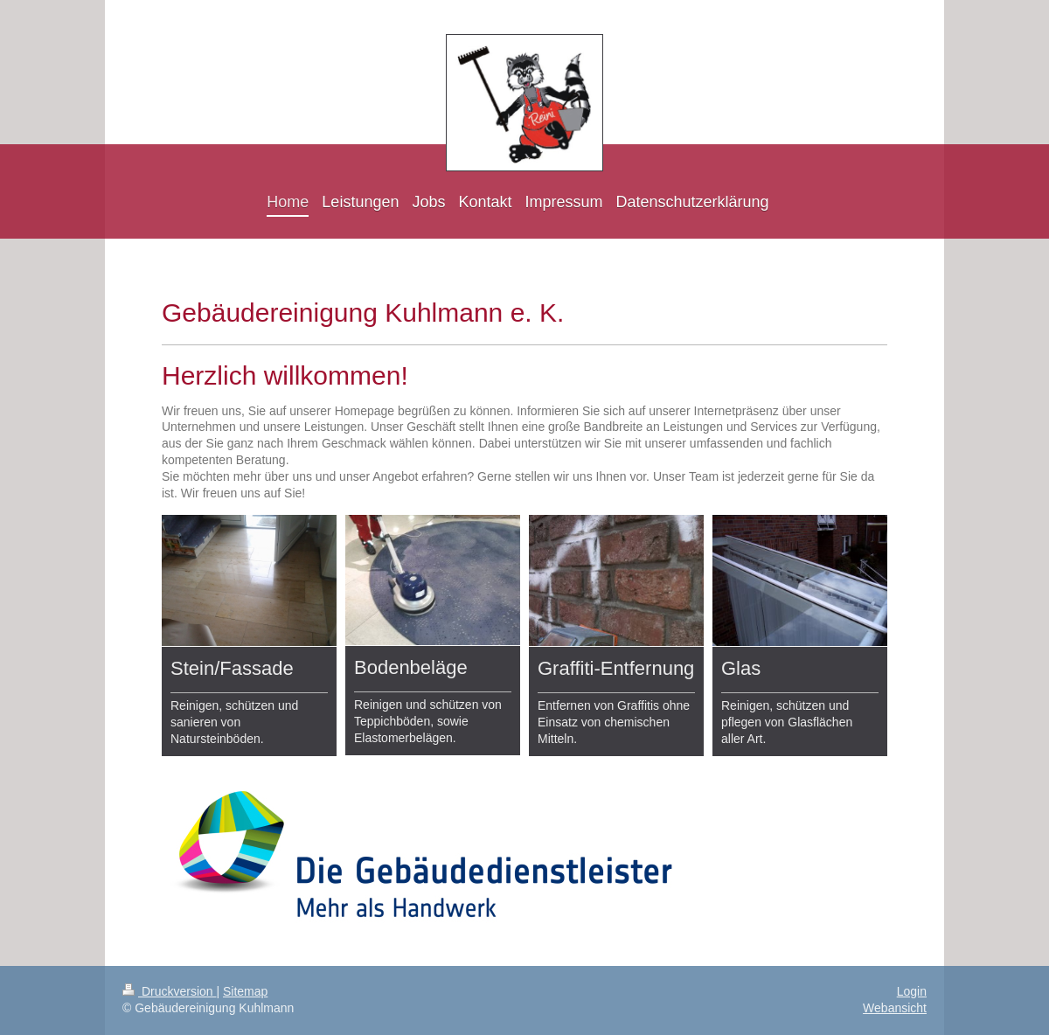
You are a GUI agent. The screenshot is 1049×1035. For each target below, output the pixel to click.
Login (912, 991)
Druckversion (169, 991)
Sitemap (245, 991)
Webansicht (895, 1008)
